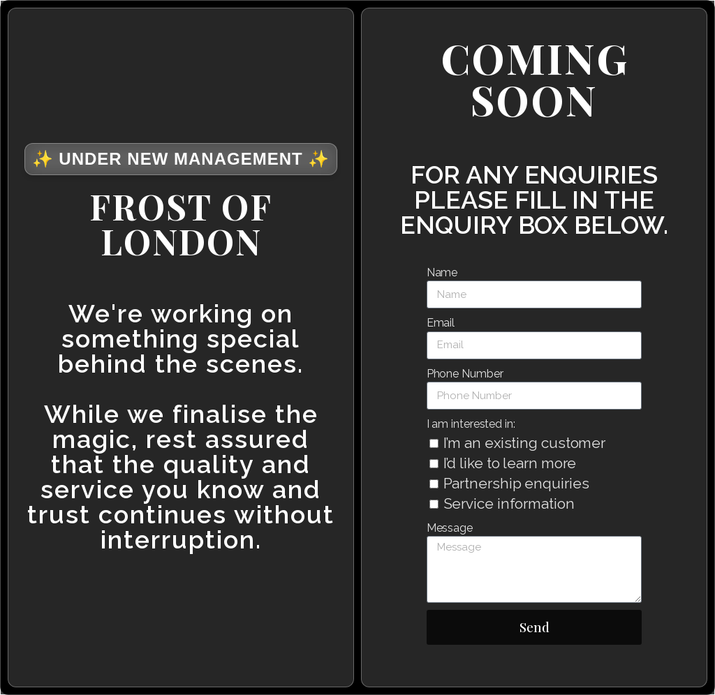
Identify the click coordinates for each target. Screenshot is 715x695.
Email (441, 322)
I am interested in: (471, 424)
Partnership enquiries (516, 483)
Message (450, 528)
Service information (509, 503)
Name (442, 272)
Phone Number (465, 373)
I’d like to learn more (510, 463)
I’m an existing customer (524, 442)
